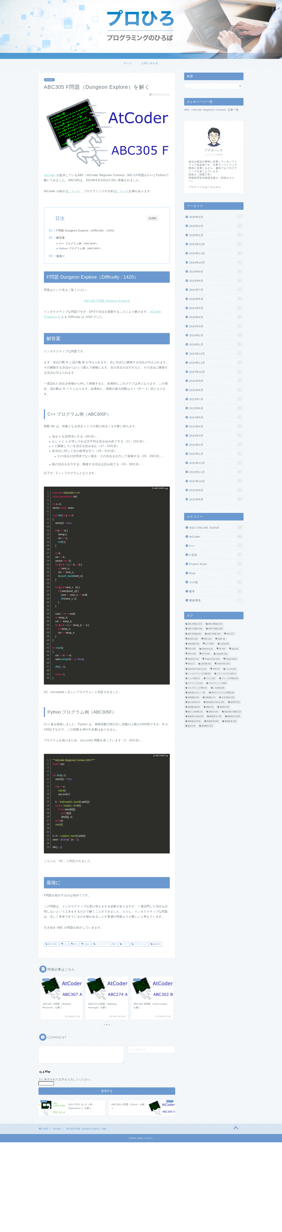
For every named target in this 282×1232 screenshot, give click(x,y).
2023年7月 (215, 399)
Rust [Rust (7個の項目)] (191, 664)
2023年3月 (215, 435)
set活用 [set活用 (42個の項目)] (206, 664)
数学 (215, 591)
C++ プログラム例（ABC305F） (86, 243)
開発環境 (215, 600)
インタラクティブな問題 (105, 947)
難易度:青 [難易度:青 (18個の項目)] (230, 721)
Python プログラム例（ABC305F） (87, 248)
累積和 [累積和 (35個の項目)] (224, 707)
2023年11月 (215, 362)
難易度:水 (157, 947)
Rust (215, 573)
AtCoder (49, 80)
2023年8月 (215, 390)
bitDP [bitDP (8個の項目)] (221, 639)
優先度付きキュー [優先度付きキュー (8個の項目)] (196, 693)
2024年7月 (215, 289)
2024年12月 (215, 244)
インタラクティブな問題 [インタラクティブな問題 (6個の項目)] (199, 674)
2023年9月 (215, 380)
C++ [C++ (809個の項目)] (209, 644)
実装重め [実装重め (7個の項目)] (210, 697)
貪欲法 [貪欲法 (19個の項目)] (213, 712)
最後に (68, 257)
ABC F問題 (52, 947)
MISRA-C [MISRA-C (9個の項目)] (193, 659)
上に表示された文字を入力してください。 (65, 1082)
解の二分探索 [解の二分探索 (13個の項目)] (195, 712)
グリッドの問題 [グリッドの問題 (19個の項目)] (230, 678)
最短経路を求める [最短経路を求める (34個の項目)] (215, 702)
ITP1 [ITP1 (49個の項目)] (192, 654)
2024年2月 (215, 335)
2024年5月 (215, 308)
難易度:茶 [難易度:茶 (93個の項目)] (212, 721)
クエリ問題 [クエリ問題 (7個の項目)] (194, 678)
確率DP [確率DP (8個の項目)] (235, 702)
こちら (73, 191)
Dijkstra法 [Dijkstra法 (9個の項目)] (207, 649)
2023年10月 (215, 371)
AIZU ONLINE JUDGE (215, 527)
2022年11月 (215, 471)
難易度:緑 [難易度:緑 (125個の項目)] (194, 721)
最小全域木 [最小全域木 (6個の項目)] (194, 702)
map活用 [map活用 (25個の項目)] (221, 654)
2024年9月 (215, 271)
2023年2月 (215, 444)
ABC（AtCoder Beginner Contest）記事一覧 (211, 109)
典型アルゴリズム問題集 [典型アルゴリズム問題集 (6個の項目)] (223, 693)
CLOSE (152, 218)
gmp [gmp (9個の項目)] (235, 649)
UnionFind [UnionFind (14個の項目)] (223, 664)
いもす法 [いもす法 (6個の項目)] (231, 669)
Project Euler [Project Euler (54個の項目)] (212, 659)
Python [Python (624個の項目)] (231, 659)
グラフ (125, 947)
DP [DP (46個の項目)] (222, 649)
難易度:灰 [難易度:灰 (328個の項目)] (234, 716)
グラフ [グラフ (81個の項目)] (210, 678)
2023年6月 (215, 408)
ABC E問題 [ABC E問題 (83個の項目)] (194, 634)
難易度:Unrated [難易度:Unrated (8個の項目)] (195, 716)
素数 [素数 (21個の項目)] (209, 707)
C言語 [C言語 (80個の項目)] (224, 644)
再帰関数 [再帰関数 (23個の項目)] (193, 697)
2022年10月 (215, 481)
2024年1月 (215, 344)
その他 (215, 582)
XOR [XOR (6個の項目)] (216, 669)
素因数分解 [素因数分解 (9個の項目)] (194, 707)
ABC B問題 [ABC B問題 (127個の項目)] (215, 624)
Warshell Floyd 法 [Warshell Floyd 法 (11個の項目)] (197, 669)
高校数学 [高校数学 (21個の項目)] (207, 726)
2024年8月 (215, 280)
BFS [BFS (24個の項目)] (208, 639)
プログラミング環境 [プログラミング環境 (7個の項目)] (197, 688)
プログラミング (140, 947)
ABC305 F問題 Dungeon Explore (107, 303)
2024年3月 (215, 326)
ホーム (128, 63)
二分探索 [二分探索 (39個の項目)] (218, 688)
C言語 (215, 554)
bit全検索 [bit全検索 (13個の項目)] (193, 644)
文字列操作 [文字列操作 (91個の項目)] (228, 697)
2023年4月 (215, 426)
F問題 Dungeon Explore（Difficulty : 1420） (93, 230)
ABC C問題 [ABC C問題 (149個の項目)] (195, 629)
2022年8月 (215, 499)
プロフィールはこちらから (205, 187)
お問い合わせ (149, 63)
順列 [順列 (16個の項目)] (191, 726)
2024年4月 (215, 317)
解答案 (68, 237)
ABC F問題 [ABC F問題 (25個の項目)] (213, 634)
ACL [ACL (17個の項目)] (230, 634)
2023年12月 (215, 353)
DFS (75, 947)
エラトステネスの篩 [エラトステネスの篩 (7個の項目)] (226, 674)
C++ (65, 947)
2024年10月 (215, 262)
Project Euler (215, 563)
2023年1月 (215, 453)
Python (86, 947)
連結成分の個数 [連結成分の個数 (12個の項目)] (232, 712)
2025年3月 (215, 216)
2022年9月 (215, 490)
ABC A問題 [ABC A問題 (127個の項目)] (195, 624)
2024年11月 (215, 253)
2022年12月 (215, 462)
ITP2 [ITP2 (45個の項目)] (206, 654)
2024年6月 (215, 298)
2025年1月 (215, 235)
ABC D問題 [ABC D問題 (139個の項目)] (215, 629)
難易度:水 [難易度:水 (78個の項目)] (215, 716)
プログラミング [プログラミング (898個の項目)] (217, 683)
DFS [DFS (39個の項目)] (191, 649)
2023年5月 (215, 417)
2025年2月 (215, 225)
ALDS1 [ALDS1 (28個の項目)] (193, 639)
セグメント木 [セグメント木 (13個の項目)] (195, 683)
